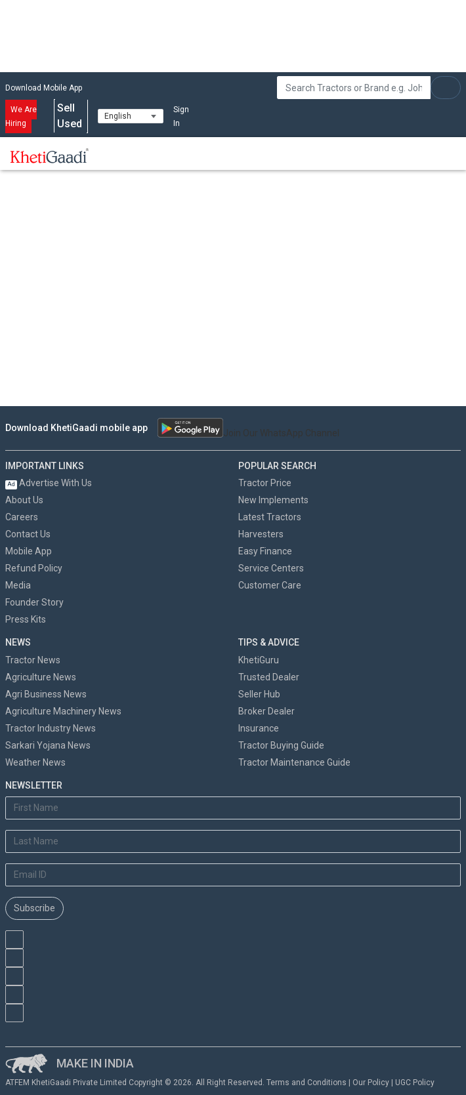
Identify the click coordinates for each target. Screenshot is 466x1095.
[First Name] (233, 807)
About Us (24, 500)
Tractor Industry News (50, 728)
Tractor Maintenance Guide (294, 762)
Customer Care (269, 585)
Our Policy (370, 1082)
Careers (21, 517)
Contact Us (28, 534)
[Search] (354, 87)
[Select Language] (130, 116)
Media (18, 585)
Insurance (258, 728)
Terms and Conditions (306, 1082)
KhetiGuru (258, 660)
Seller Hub (259, 694)
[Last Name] (233, 841)
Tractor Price (264, 483)
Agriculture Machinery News (63, 711)
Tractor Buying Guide (281, 745)
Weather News (35, 762)
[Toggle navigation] (117, 155)
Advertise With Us (48, 483)
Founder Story (34, 602)
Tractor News (32, 660)
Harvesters (261, 534)
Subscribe (34, 908)
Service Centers (271, 568)
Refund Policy (33, 568)
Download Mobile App (43, 88)
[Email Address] (233, 874)
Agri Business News (46, 694)
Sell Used (70, 116)
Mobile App (28, 551)
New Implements (273, 500)
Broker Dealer (266, 711)
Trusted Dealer (268, 677)
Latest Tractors (269, 517)
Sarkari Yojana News (48, 745)
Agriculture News (40, 677)
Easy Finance (265, 551)
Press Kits (25, 619)
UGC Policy (414, 1082)
